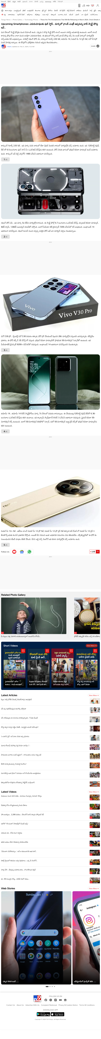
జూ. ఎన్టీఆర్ (85, 14)
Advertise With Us (32, 1005)
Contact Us (10, 1005)
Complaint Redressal (49, 1005)
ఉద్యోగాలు (30, 14)
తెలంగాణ (37, 10)
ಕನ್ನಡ (14, 1)
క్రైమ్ (95, 10)
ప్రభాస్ (77, 14)
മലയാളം (48, 1)
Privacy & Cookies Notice (68, 1005)
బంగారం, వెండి (62, 14)
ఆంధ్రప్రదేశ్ (30, 10)
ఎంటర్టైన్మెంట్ (17, 10)
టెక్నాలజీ (53, 14)
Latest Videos (8, 791)
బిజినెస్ (56, 10)
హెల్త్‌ (91, 10)
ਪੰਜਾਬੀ (36, 1)
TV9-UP (60, 1)
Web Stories (8, 888)
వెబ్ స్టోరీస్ (62, 10)
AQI (87, 5)
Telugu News (6, 19)
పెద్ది (5, 14)
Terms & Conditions (87, 1005)
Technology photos (31, 19)
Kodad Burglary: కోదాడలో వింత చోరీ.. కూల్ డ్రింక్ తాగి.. (38, 683)
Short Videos (10, 645)
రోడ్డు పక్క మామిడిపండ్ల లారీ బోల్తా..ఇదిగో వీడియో (85, 683)
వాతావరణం (11, 14)
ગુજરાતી (24, 1)
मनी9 (54, 1)
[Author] (3, 46)
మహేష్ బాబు (94, 14)
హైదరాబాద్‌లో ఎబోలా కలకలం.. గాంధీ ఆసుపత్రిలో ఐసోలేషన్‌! (13, 683)
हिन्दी (9, 1)
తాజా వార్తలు (8, 10)
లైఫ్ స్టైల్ (44, 10)
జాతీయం (79, 10)
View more (91, 645)
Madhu (9, 47)
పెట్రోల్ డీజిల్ (21, 14)
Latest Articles (9, 695)
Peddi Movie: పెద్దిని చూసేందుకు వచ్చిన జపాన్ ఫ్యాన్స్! (61, 683)
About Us (20, 1005)
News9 (3, 1)
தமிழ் (41, 1)
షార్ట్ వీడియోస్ (71, 10)
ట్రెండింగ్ (85, 10)
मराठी (18, 1)
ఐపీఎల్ (71, 14)
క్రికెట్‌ (24, 10)
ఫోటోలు (50, 10)
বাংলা (31, 1)
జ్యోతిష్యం (37, 14)
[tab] (47, 986)
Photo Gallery (17, 19)
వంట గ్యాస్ (45, 14)
